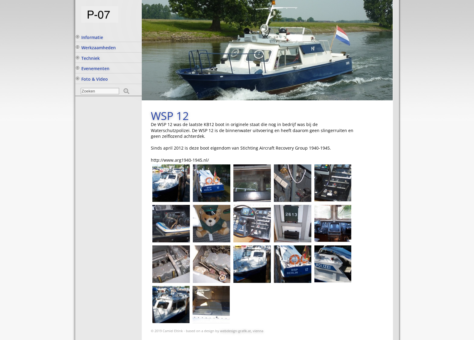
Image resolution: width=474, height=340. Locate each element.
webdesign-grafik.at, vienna (241, 331)
